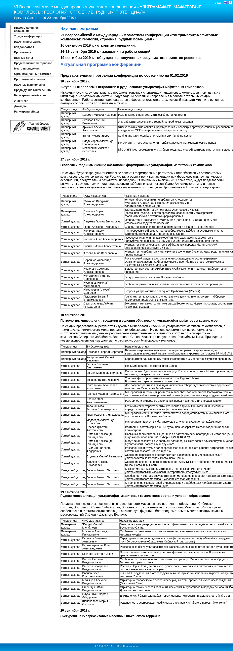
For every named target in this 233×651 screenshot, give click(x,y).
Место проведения (27, 68)
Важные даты (23, 57)
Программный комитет (29, 79)
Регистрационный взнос (30, 95)
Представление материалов (33, 63)
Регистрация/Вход (26, 111)
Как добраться (24, 47)
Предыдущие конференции (33, 90)
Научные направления (29, 84)
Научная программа (27, 41)
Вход (218, 2)
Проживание (22, 52)
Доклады (20, 106)
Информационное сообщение (26, 29)
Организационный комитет (32, 73)
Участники (21, 100)
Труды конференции (28, 36)
